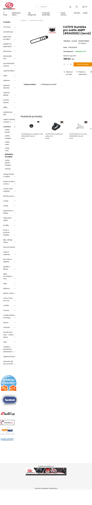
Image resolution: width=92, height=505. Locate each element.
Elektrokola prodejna (7, 38)
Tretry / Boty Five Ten (8, 299)
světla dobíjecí (8, 137)
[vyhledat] (48, 7)
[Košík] (84, 7)
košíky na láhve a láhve (9, 182)
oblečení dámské (6, 86)
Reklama (6, 288)
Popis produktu (30, 84)
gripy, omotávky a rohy (7, 276)
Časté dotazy (63, 14)
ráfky (5, 284)
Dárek (85, 13)
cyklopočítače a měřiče (8, 175)
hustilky (6, 225)
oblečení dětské (6, 94)
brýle (5, 342)
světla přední (7, 131)
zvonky (5, 201)
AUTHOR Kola (8, 32)
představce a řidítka (8, 212)
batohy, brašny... (6, 101)
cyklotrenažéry (8, 71)
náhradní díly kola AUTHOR (8, 362)
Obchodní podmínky (46, 14)
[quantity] (68, 64)
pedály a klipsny (6, 268)
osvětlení (7, 127)
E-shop (5, 14)
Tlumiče (6, 310)
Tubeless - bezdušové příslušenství (8, 349)
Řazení (5, 323)
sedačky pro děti (8, 113)
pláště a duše (8, 293)
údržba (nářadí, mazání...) (9, 120)
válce (5, 76)
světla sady (7, 149)
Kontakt (77, 13)
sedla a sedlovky (6, 253)
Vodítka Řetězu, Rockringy (9, 316)
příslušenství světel (9, 155)
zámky (5, 206)
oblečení (6, 80)
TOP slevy (6, 27)
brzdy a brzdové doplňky (6, 232)
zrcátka (6, 305)
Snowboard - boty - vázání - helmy (9, 334)
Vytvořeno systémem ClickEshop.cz (46, 488)
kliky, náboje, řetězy (8, 241)
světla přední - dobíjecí (8, 162)
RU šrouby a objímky (7, 260)
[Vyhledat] (36, 7)
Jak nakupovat (32, 14)
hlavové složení (9, 247)
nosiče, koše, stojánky (8, 190)
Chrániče (6, 327)
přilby (5, 107)
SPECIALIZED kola (7, 57)
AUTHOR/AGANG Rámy (8, 64)
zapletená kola (8, 357)
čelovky (8, 169)
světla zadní (7, 143)
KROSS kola (7, 51)
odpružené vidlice (7, 219)
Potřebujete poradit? (48, 84)
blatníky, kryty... (8, 196)
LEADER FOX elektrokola (7, 45)
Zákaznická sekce (16, 14)
